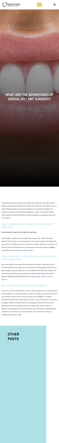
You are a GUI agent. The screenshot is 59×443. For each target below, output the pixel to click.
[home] (14, 4)
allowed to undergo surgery (24, 250)
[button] (55, 5)
